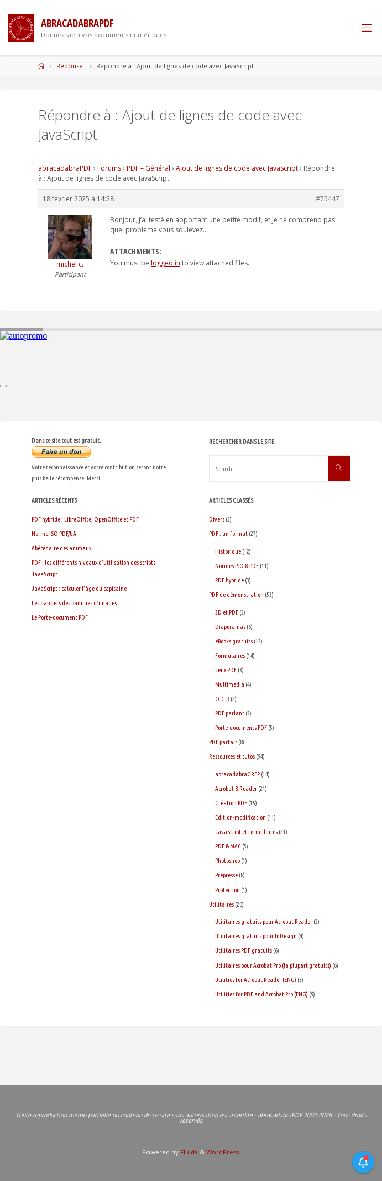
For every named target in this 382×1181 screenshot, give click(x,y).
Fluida (188, 1152)
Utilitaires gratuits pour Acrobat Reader (263, 921)
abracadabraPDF (65, 168)
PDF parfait (223, 741)
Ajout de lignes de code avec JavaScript (237, 168)
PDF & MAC (228, 846)
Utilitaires (221, 904)
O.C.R (222, 698)
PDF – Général (148, 168)
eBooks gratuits (234, 641)
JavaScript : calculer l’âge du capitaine (79, 588)
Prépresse (226, 874)
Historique (228, 551)
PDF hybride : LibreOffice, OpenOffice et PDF (85, 519)
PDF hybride (229, 580)
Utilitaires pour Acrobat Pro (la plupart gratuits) (273, 965)
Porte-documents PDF (241, 727)
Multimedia (229, 684)
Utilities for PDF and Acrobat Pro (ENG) (261, 994)
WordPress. (223, 1152)
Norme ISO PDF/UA (54, 533)
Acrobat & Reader (236, 788)
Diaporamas (230, 626)
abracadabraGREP (237, 774)
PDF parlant (229, 713)
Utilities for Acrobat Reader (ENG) (255, 979)
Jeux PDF (226, 669)
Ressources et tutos (232, 756)
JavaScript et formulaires (246, 831)
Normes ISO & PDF (237, 565)
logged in (165, 263)
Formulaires (230, 655)
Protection (227, 889)
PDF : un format (228, 533)
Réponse (69, 66)
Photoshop (227, 860)
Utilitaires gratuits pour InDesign (256, 935)
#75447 (327, 198)
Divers (216, 519)
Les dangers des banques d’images (74, 602)
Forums (109, 168)
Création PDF (231, 802)
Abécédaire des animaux (61, 547)
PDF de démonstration (236, 594)
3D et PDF (226, 612)
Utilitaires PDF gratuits (243, 950)
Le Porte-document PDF (60, 617)
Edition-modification (240, 817)
